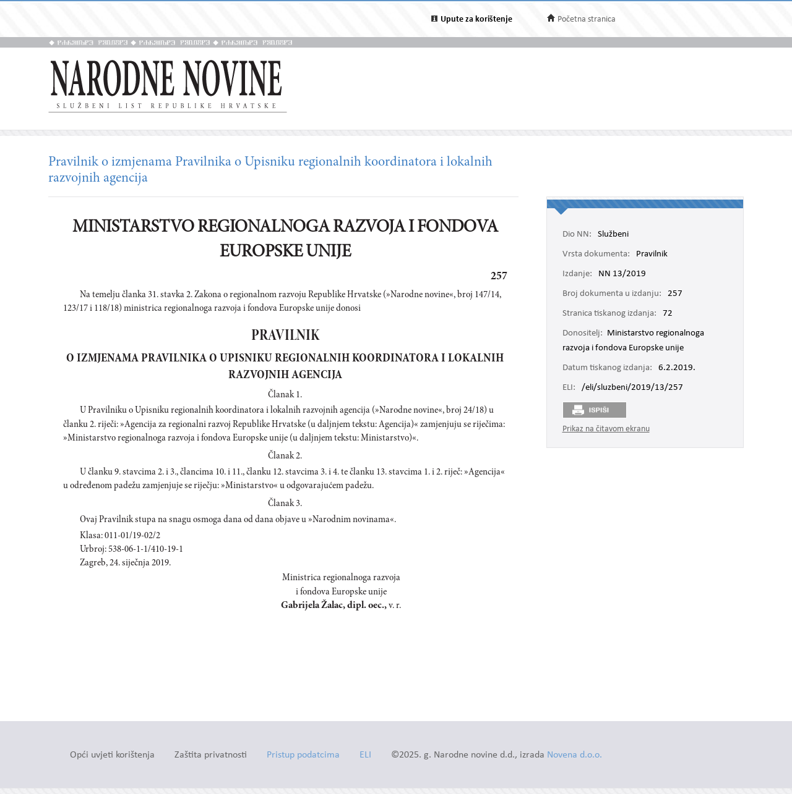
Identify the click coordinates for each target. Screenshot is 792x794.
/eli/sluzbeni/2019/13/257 (632, 388)
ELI (365, 755)
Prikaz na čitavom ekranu (606, 429)
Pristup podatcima (303, 755)
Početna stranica (586, 19)
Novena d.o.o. (574, 755)
